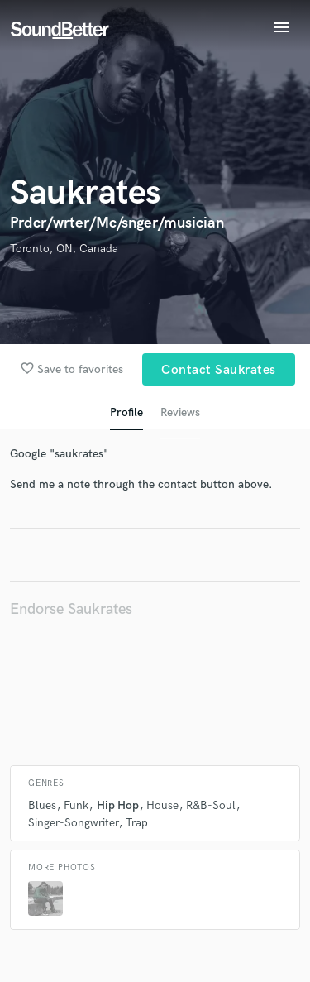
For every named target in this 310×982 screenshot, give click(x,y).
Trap (137, 823)
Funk (76, 805)
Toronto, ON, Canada (64, 249)
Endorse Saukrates (71, 609)
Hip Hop (118, 805)
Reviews (180, 412)
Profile (126, 412)
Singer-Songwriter (73, 823)
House (162, 805)
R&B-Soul (211, 805)
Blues (42, 805)
